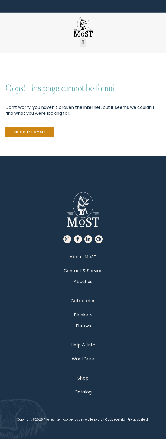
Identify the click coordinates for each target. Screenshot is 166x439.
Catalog (83, 392)
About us (83, 281)
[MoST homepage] (83, 26)
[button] (83, 42)
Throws (83, 326)
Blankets (83, 315)
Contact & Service (83, 271)
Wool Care (83, 359)
